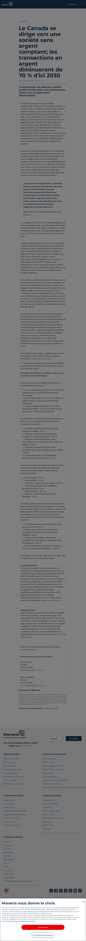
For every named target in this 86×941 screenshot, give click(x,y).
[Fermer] (83, 901)
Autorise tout (43, 927)
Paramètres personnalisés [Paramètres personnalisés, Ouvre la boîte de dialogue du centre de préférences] (43, 935)
